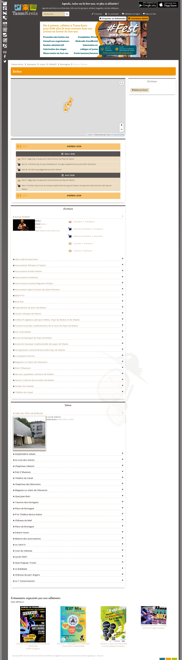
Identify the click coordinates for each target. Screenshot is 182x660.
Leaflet (89, 135)
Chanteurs (98, 229)
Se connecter (112, 14)
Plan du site (24, 656)
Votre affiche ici (17, 602)
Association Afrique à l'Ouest (30, 265)
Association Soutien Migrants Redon (34, 283)
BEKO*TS (19, 295)
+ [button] (121, 125)
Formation (78, 221)
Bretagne (65, 64)
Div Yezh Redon (23, 331)
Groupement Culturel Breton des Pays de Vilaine (40, 349)
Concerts (77, 243)
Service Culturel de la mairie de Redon (34, 380)
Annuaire (31, 64)
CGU (45, 656)
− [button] (121, 130)
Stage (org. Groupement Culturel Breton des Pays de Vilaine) (50, 159)
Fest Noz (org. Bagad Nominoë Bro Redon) (44, 169)
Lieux (42, 64)
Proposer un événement (70, 656)
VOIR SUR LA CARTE (65, 419)
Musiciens (98, 236)
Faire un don (149, 14)
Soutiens (39, 656)
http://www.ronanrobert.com (47, 230)
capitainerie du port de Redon (30, 307)
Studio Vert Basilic (24, 386)
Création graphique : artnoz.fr (92, 656)
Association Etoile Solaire (28, 271)
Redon (43, 224)
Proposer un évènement (113, 18)
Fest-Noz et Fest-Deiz (82, 229)
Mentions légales (53, 656)
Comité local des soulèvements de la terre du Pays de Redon (46, 325)
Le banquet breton (25, 355)
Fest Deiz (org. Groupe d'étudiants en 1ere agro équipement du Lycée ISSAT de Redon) (62, 164)
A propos (15, 656)
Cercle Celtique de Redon (28, 313)
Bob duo (19, 301)
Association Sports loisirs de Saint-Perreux (37, 289)
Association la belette (26, 277)
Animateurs (90, 221)
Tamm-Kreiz (17, 64)
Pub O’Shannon (23, 368)
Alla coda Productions (26, 259)
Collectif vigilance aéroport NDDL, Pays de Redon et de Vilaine (47, 319)
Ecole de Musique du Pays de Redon (33, 337)
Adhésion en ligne (131, 14)
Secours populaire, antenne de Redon (34, 374)
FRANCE (53, 64)
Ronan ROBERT (22, 216)
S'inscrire (97, 14)
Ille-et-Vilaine (80, 64)
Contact (32, 656)
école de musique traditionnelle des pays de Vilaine (41, 343)
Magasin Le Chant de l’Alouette (31, 362)
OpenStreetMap (119, 135)
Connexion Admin (138, 18)
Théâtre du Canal (24, 392)
